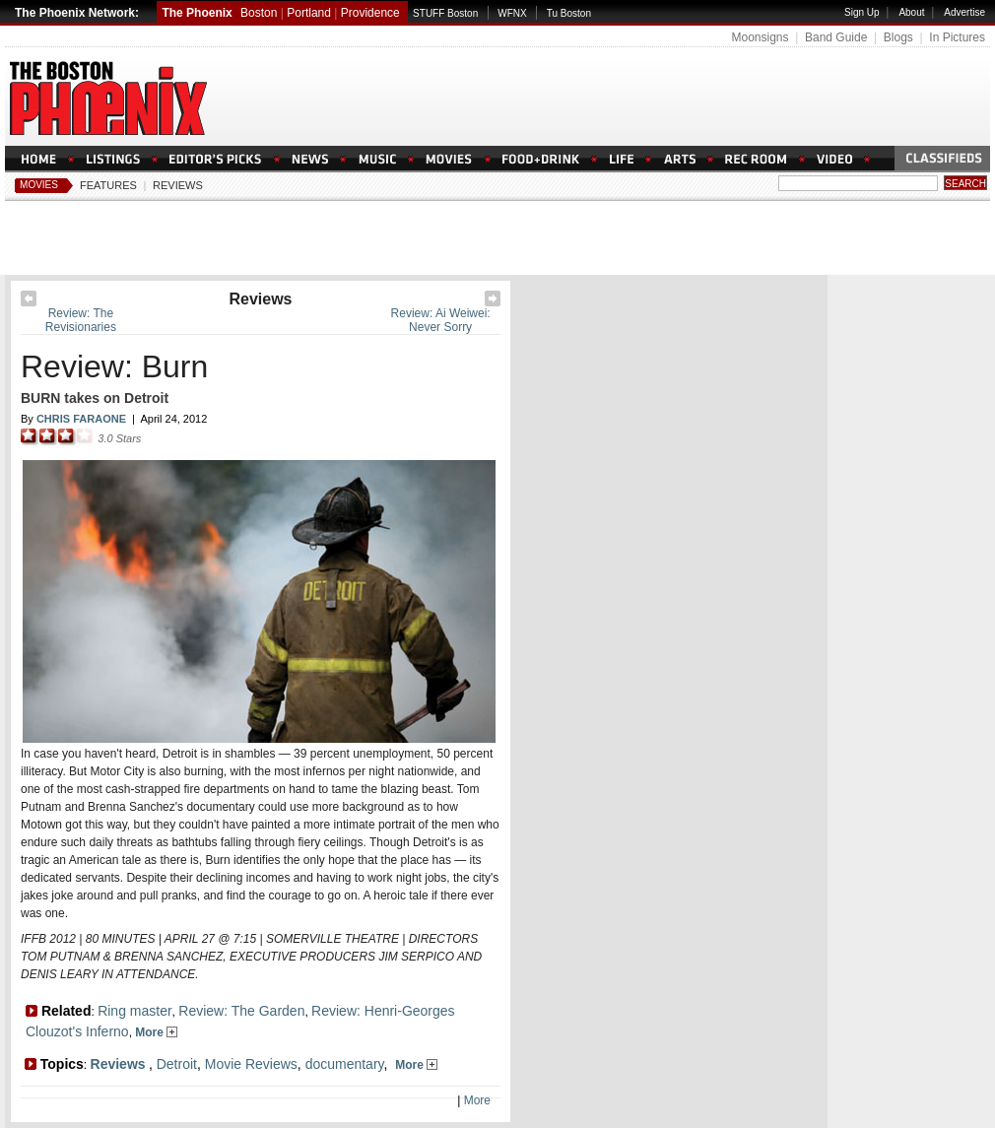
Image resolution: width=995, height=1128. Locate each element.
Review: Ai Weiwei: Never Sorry (441, 320)
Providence (370, 13)
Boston (258, 13)
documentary (344, 1064)
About (911, 12)
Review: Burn (114, 366)
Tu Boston (569, 13)
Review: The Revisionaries (80, 320)
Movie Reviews (251, 1064)
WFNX (512, 13)
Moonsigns (759, 37)
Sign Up (862, 12)
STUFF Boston (445, 13)
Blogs (898, 37)
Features (108, 185)
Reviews (178, 185)
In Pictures (957, 37)
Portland (309, 13)
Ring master (134, 1011)
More (156, 1032)
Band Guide (836, 37)
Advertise (964, 12)
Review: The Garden (241, 1011)
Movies (39, 184)
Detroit (177, 1064)
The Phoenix (197, 13)
